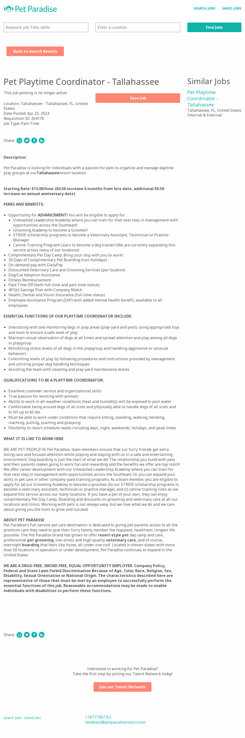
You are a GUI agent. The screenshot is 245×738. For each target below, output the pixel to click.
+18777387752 (98, 717)
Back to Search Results (35, 51)
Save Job (138, 98)
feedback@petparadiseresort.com (115, 722)
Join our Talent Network (122, 687)
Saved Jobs (231, 8)
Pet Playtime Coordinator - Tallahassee (202, 98)
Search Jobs (204, 8)
